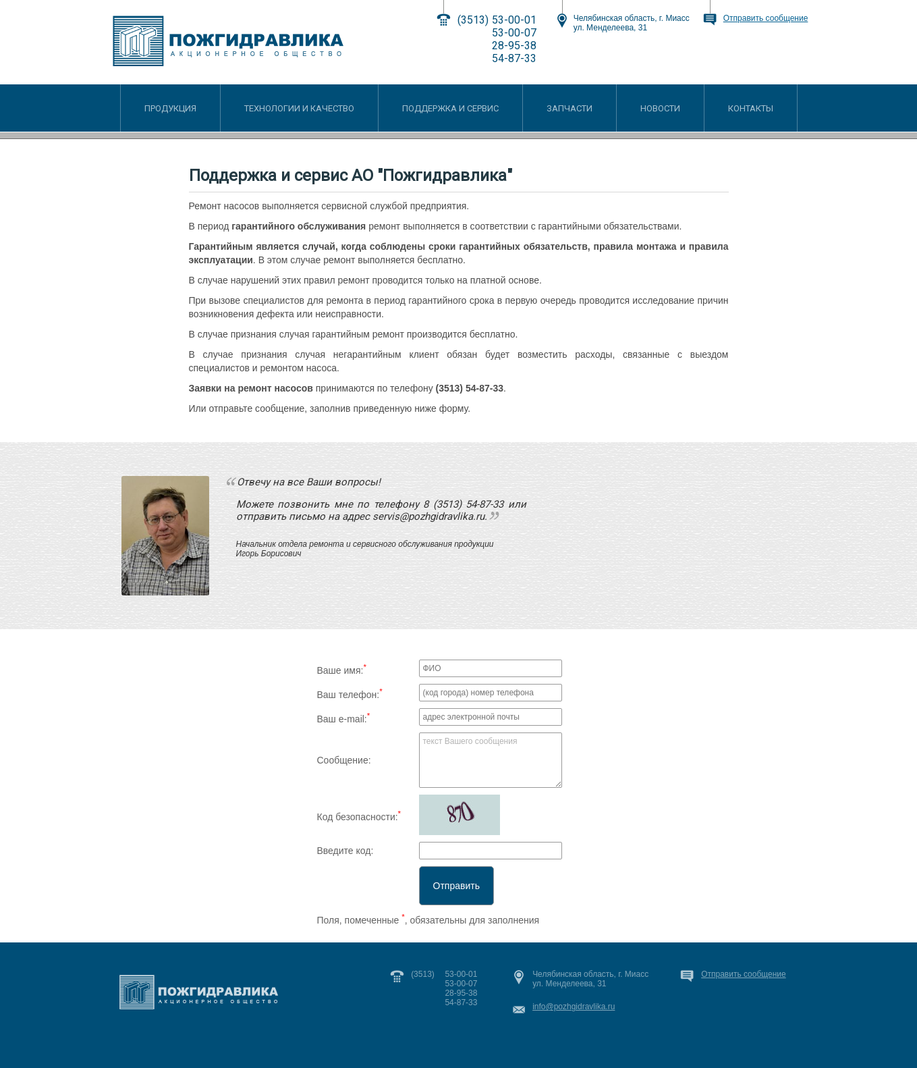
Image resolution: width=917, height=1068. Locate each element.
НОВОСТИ (660, 108)
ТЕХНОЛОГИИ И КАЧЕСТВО (299, 108)
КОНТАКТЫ (750, 108)
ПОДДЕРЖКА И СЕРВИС (450, 108)
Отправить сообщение (765, 18)
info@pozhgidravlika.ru (573, 1006)
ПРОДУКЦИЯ (170, 108)
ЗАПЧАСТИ (569, 108)
